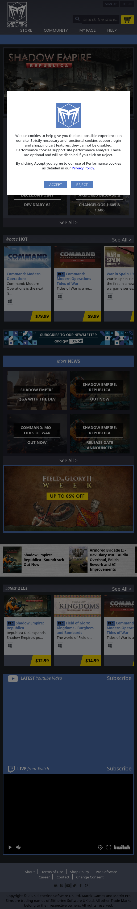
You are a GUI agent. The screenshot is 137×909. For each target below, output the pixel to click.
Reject (82, 184)
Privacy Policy (83, 168)
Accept (55, 184)
